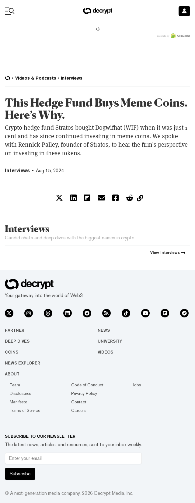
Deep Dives (17, 341)
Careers (78, 410)
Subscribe (20, 474)
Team (15, 384)
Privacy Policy (84, 393)
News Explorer (22, 363)
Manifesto (18, 401)
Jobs (137, 384)
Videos (105, 352)
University (110, 341)
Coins (11, 352)
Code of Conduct (87, 384)
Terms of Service (25, 410)
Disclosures (20, 393)
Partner (14, 330)
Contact (78, 401)
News (104, 330)
